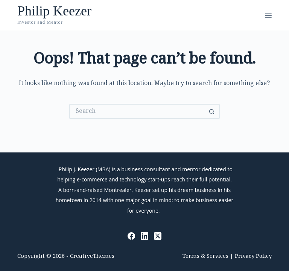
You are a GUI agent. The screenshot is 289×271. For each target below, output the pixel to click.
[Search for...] (137, 111)
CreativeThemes (92, 257)
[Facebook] (131, 236)
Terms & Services (205, 256)
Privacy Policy (253, 256)
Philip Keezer (54, 10)
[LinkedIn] (144, 236)
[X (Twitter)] (157, 236)
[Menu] (268, 15)
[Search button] (212, 111)
